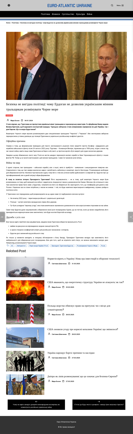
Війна (89, 14)
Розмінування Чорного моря (87, 246)
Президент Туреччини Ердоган (62, 246)
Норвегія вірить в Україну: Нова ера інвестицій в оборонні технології (83, 258)
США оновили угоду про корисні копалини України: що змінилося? (82, 329)
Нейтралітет (21, 246)
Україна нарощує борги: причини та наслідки (70, 352)
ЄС (12, 246)
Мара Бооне (15, 120)
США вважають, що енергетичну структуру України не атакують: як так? (85, 282)
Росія (103, 246)
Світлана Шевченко (59, 264)
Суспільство (68, 14)
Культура (80, 14)
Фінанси (56, 14)
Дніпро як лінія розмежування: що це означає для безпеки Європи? (82, 376)
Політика (45, 14)
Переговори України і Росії (38, 246)
